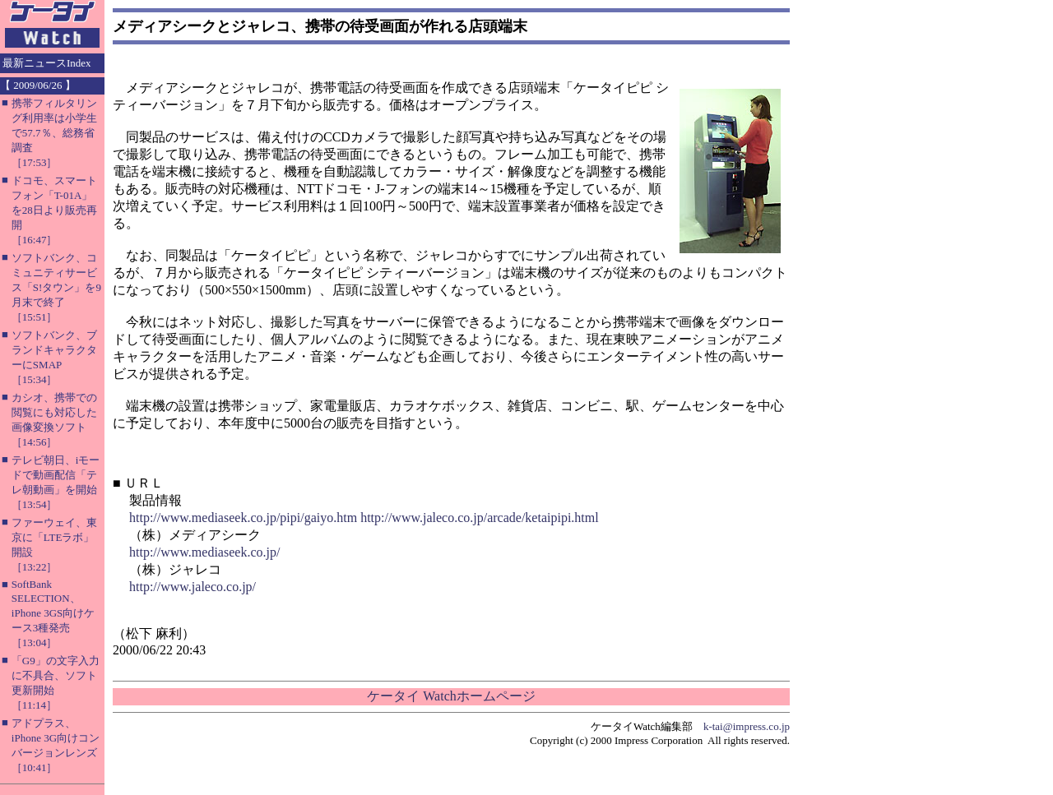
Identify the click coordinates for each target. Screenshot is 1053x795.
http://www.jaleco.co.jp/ (192, 587)
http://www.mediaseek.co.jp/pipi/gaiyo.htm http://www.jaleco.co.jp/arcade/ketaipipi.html (364, 518)
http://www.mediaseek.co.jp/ (204, 552)
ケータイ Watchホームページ (451, 696)
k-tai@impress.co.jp (746, 726)
